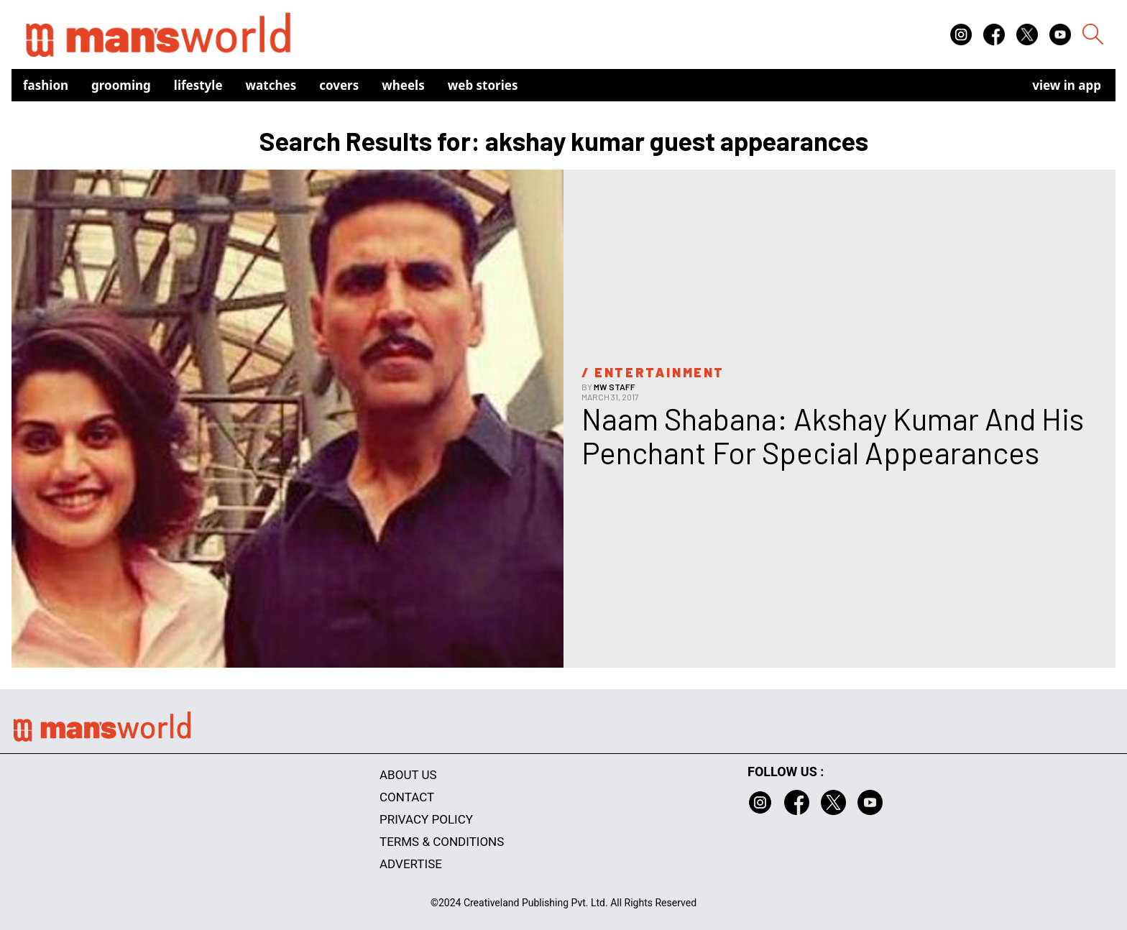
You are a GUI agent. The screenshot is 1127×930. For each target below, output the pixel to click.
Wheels (403, 85)
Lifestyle (198, 85)
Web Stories (483, 85)
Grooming (121, 85)
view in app (1066, 85)
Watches (271, 85)
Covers (339, 85)
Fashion (45, 85)
